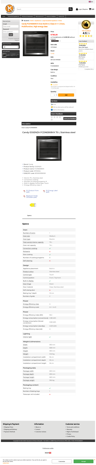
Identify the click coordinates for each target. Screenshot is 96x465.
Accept (83, 461)
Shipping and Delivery (10, 430)
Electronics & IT (39, 17)
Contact (37, 430)
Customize (62, 461)
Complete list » (89, 70)
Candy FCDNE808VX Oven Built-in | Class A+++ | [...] (10, 56)
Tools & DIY (61, 17)
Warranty (69, 430)
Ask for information (58, 111)
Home (3, 17)
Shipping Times (8, 428)
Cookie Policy (6, 463)
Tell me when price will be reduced (63, 108)
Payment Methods (9, 432)
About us (38, 428)
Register (17, 41)
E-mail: (5, 25)
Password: (6, 30)
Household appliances (13, 17)
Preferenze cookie (48, 449)
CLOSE (94, 460)
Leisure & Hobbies (50, 17)
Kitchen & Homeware (27, 17)
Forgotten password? (13, 40)
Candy (52, 55)
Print (54, 105)
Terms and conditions (73, 428)
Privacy (69, 435)
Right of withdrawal (72, 432)
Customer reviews (40, 432)
